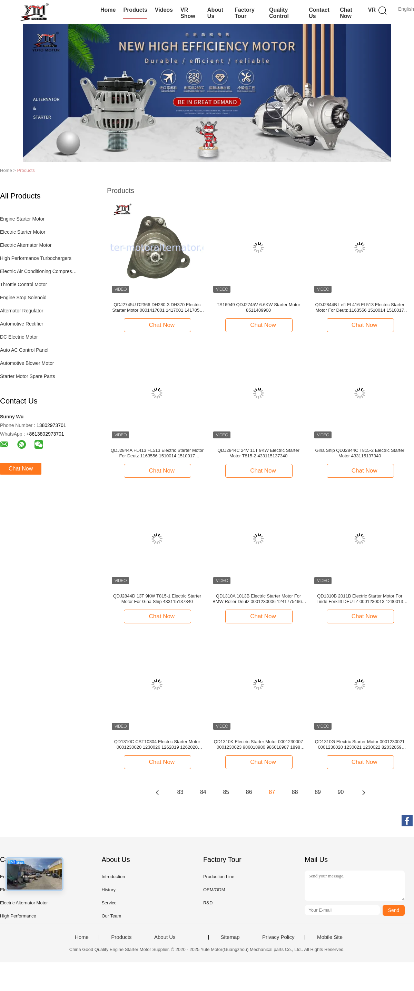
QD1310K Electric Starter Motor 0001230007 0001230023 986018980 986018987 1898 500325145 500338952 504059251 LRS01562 (258, 744)
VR (372, 10)
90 (341, 792)
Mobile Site (330, 937)
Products (135, 10)
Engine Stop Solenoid (23, 297)
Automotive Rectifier (21, 324)
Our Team (111, 916)
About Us (215, 13)
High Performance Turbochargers (35, 258)
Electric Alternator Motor (25, 245)
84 (203, 792)
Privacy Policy (278, 937)
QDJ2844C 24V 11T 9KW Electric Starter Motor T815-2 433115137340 (258, 453)
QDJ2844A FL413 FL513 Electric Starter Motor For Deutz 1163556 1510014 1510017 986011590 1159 (157, 453)
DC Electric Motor (19, 337)
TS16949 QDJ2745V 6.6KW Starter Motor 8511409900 (258, 307)
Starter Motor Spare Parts (27, 376)
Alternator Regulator (21, 310)
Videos (164, 10)
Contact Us (319, 13)
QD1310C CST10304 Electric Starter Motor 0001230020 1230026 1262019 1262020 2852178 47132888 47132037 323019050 (157, 744)
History (108, 889)
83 (180, 792)
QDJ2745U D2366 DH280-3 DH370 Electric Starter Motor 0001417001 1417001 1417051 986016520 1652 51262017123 (157, 307)
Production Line (218, 876)
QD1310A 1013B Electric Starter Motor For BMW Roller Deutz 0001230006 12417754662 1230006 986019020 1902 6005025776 (258, 598)
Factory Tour (245, 13)
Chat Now (346, 13)
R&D (208, 902)
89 (318, 792)
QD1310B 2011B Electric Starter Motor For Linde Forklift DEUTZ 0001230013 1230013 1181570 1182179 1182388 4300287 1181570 (360, 598)
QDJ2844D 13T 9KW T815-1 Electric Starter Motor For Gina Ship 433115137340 (157, 598)
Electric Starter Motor (22, 232)
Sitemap (230, 937)
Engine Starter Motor (22, 219)
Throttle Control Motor (23, 284)
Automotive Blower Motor (27, 363)
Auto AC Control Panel (24, 350)
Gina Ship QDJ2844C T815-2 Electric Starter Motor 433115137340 (359, 453)
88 (295, 792)
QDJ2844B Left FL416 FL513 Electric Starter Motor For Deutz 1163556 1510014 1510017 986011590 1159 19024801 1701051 (359, 307)
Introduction (113, 876)
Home (108, 10)
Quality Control (279, 13)
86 (249, 792)
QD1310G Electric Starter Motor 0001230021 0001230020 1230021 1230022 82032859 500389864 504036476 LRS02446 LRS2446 (360, 744)
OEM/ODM (214, 889)
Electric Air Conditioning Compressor (39, 271)
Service (108, 902)
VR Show (187, 13)
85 (226, 792)
